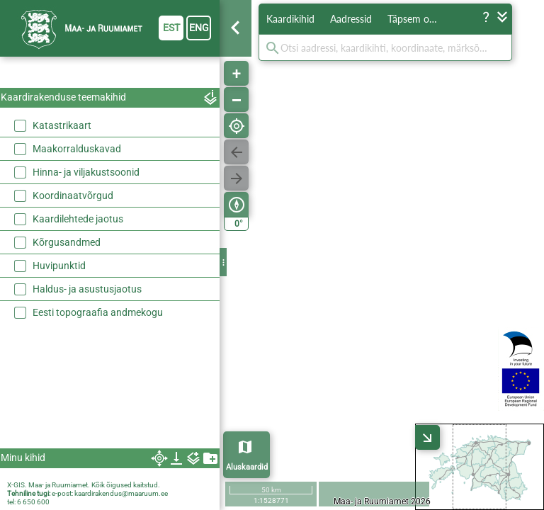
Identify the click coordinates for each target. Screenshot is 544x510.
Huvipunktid (59, 265)
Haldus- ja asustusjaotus (87, 289)
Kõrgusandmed (67, 242)
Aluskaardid (247, 467)
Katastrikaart (62, 125)
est (171, 27)
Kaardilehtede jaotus (78, 219)
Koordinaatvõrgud (73, 195)
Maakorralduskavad (77, 148)
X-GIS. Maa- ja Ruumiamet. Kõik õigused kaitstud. (83, 485)
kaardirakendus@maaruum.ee (121, 493)
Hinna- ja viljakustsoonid (86, 172)
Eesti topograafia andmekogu (98, 312)
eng (199, 27)
